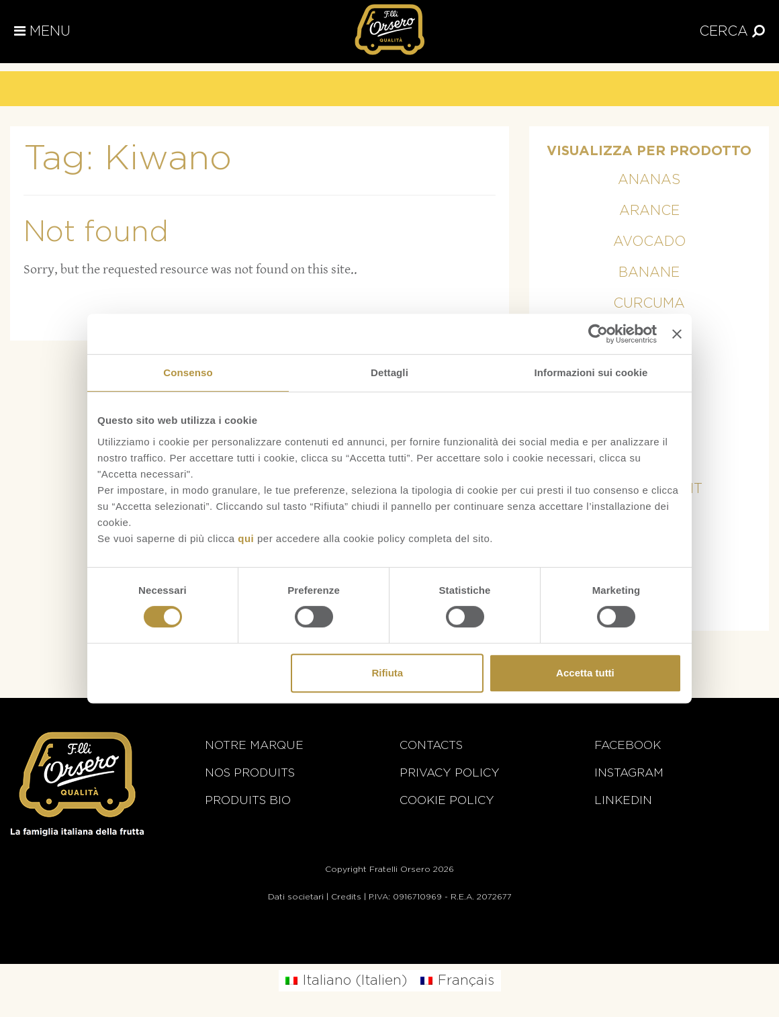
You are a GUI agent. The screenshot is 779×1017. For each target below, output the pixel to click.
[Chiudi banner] (677, 334)
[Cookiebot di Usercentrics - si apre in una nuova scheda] (598, 334)
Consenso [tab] (187, 372)
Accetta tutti (585, 672)
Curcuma (649, 303)
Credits (346, 897)
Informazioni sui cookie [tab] (591, 372)
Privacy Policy (450, 773)
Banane (649, 272)
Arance (649, 211)
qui (246, 538)
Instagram (628, 773)
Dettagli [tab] (389, 372)
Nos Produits (250, 773)
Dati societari (296, 897)
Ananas (649, 180)
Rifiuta (388, 672)
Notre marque (254, 745)
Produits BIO (248, 800)
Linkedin (623, 800)
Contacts (431, 745)
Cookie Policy (447, 800)
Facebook (627, 745)
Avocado (649, 242)
